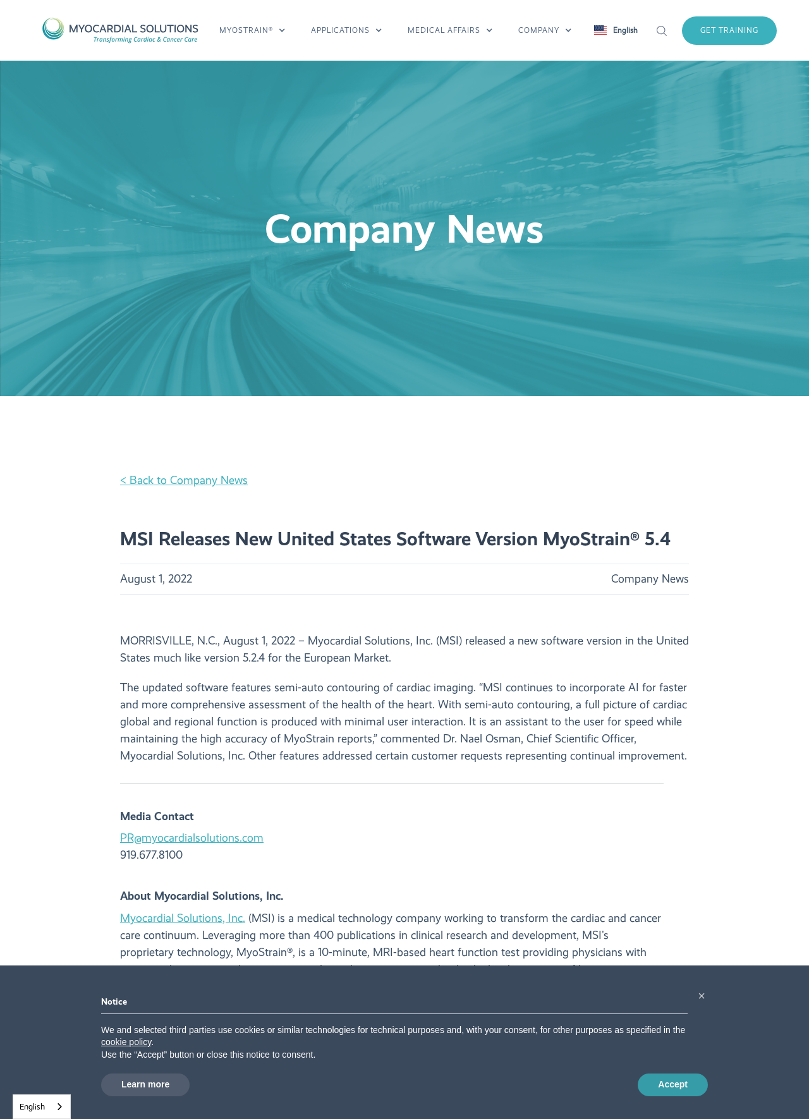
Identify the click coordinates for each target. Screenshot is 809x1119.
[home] (120, 30)
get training (729, 30)
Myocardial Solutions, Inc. (182, 918)
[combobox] (42, 1106)
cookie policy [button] (126, 1042)
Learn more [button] (145, 1084)
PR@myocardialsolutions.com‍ (192, 838)
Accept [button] (673, 1084)
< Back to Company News (184, 480)
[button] (252, 30)
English (32, 1106)
